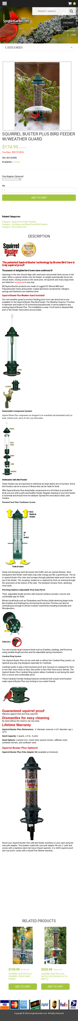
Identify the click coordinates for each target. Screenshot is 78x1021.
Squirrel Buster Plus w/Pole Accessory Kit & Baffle (54, 976)
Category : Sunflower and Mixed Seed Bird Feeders (24, 224)
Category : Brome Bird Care (14, 227)
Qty (3, 186)
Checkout (68, 23)
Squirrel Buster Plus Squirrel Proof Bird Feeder (20, 976)
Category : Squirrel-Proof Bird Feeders (19, 222)
